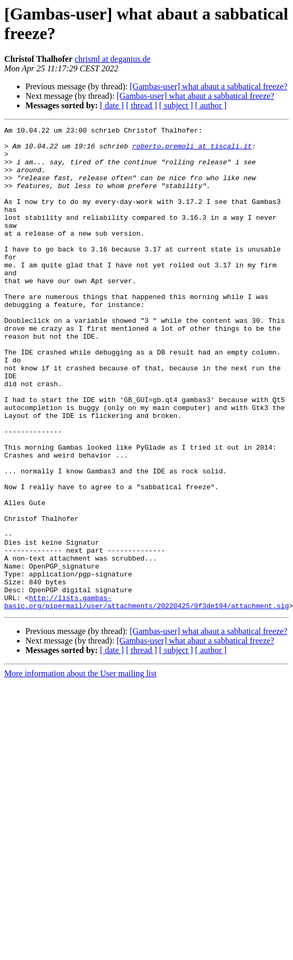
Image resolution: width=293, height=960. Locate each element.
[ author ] (211, 105)
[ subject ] (176, 105)
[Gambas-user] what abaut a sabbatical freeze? (208, 86)
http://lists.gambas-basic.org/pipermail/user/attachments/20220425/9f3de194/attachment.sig (146, 697)
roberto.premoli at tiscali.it (192, 150)
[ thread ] (141, 105)
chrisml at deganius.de (113, 58)
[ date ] (112, 105)
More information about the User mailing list (80, 770)
